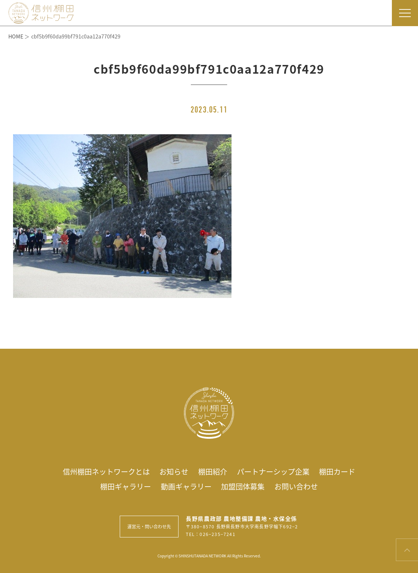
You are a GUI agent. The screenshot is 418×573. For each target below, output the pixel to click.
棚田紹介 (212, 471)
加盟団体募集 (243, 486)
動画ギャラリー (186, 486)
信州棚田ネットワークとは (106, 471)
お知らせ (173, 471)
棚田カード (337, 471)
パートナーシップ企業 (273, 471)
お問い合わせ (296, 486)
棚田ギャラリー (125, 486)
